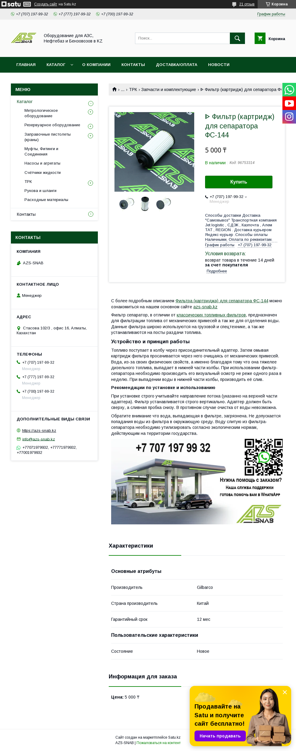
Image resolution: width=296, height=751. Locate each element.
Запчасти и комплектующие (168, 89)
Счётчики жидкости (42, 172)
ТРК (133, 89)
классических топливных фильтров (211, 315)
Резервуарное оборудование (52, 125)
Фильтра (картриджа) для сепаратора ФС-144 (221, 300)
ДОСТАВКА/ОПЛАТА (176, 64)
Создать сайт (45, 4)
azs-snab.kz (205, 306)
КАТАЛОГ (56, 64)
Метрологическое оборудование (41, 113)
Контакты (26, 214)
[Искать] (237, 38)
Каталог (25, 101)
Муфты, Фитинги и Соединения (41, 151)
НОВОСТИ (219, 64)
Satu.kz (174, 737)
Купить (238, 181)
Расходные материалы (46, 199)
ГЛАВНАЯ (26, 64)
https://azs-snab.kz (39, 430)
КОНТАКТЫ (133, 64)
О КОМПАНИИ (96, 64)
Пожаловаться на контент (159, 743)
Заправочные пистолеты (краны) (47, 137)
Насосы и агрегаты (42, 163)
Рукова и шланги (40, 190)
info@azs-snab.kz (38, 439)
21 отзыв (247, 4)
